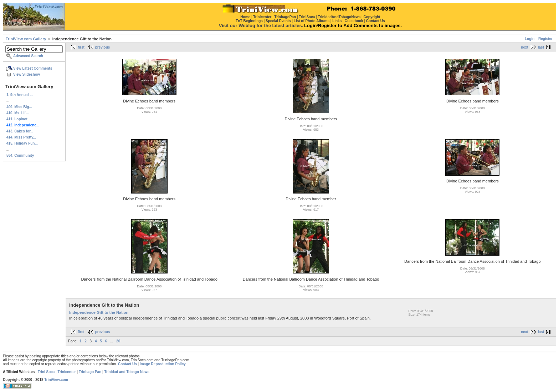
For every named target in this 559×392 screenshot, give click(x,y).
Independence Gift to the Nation (98, 312)
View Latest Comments (32, 68)
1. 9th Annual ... (19, 95)
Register (545, 39)
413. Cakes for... (20, 131)
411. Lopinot (16, 119)
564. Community (20, 155)
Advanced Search (28, 56)
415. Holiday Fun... (22, 143)
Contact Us (127, 364)
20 (118, 341)
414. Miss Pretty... (21, 137)
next (524, 47)
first (81, 47)
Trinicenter (67, 372)
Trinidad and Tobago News (126, 372)
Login (529, 39)
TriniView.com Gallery (26, 39)
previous (102, 47)
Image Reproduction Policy (163, 364)
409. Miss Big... (19, 107)
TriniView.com (56, 380)
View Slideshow (26, 74)
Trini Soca (46, 372)
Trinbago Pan (90, 372)
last (541, 47)
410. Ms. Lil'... (17, 113)
